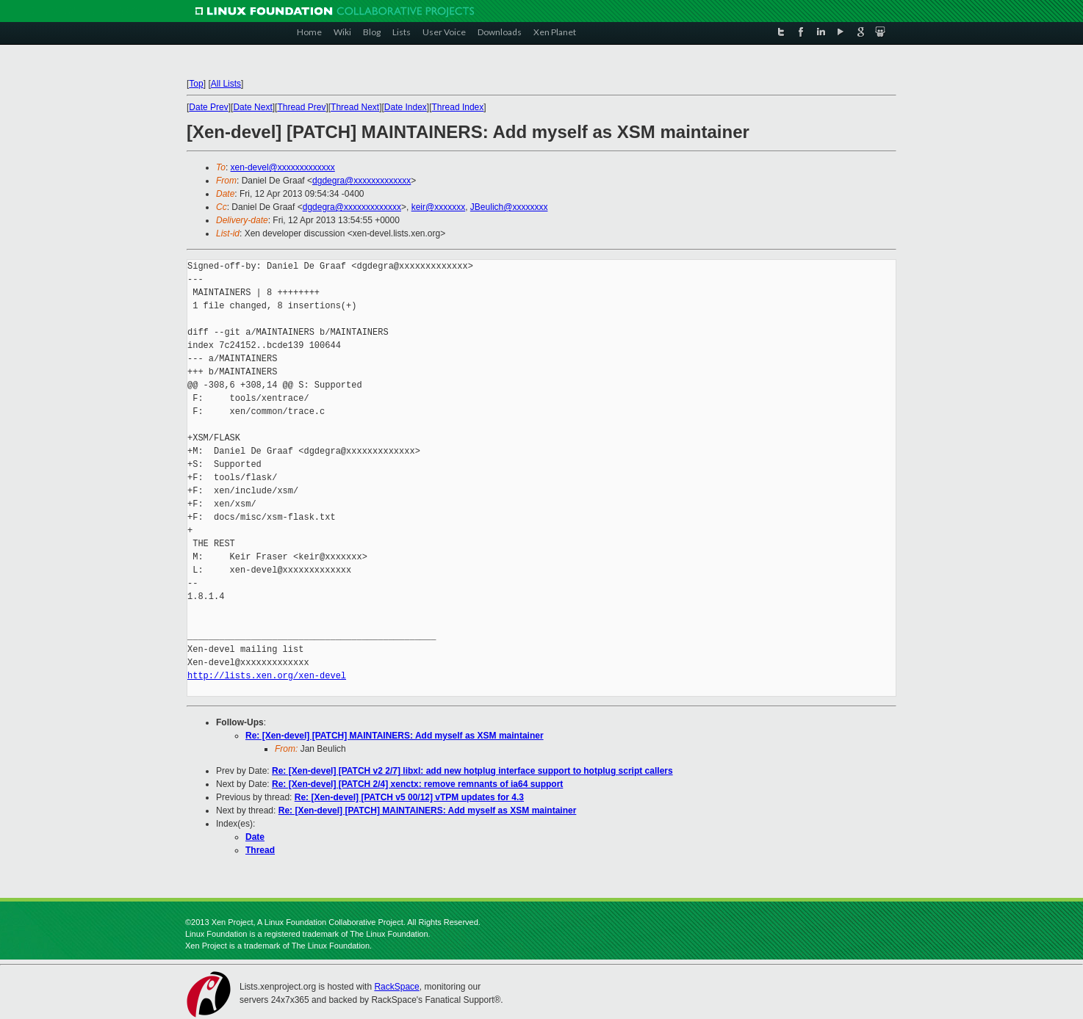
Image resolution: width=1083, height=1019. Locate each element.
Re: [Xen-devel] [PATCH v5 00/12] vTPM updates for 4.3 (409, 797)
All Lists (226, 84)
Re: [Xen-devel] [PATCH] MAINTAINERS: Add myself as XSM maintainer (394, 735)
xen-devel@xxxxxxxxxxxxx (283, 167)
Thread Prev (301, 107)
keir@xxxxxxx (438, 207)
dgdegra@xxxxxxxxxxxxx (361, 180)
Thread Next (355, 107)
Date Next (252, 107)
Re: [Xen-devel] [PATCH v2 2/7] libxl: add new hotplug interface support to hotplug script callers (472, 771)
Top (196, 84)
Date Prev (208, 107)
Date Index (405, 107)
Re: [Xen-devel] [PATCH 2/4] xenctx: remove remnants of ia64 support (417, 784)
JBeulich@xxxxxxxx (509, 207)
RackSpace (396, 987)
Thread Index (458, 107)
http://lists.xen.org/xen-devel (266, 676)
